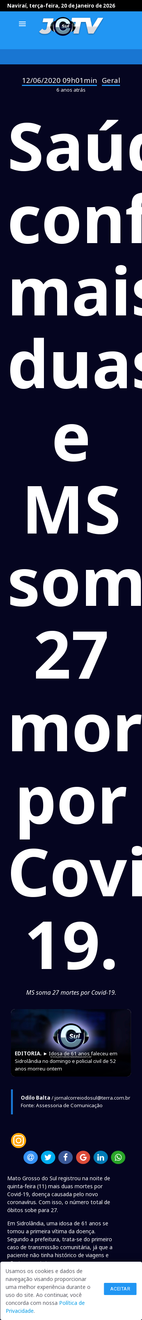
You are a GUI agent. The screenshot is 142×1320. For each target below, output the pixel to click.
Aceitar (120, 1289)
